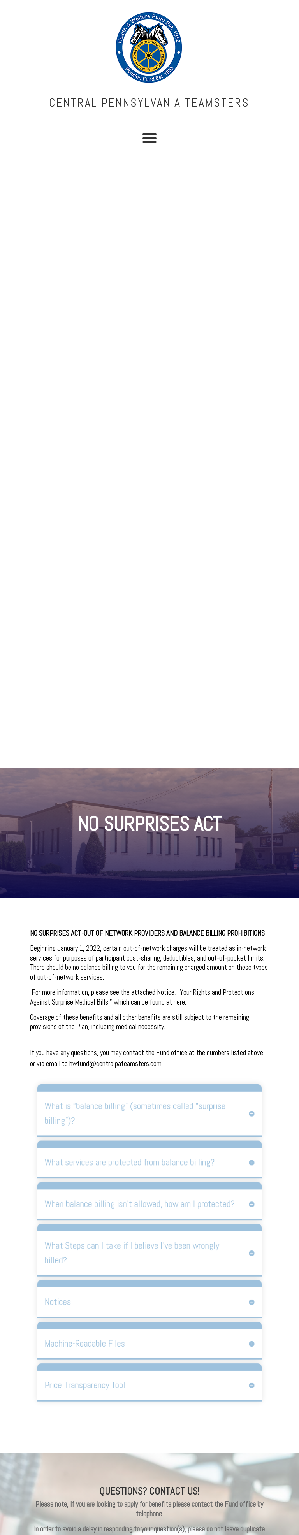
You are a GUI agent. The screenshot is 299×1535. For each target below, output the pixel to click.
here (179, 1002)
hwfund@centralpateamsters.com (115, 1063)
